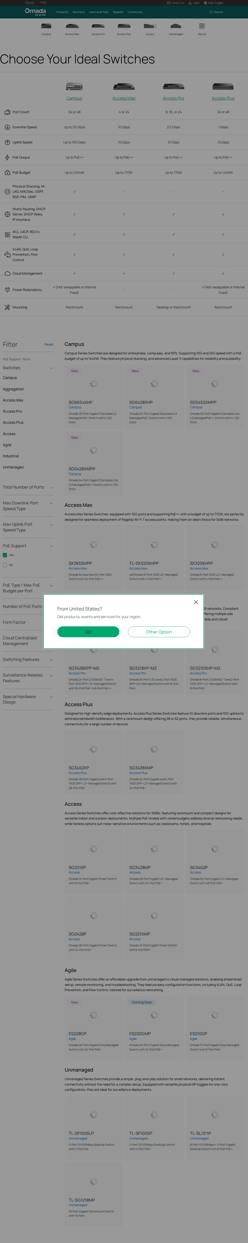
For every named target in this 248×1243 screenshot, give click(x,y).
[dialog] (124, 621)
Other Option (159, 632)
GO (88, 632)
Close (196, 602)
